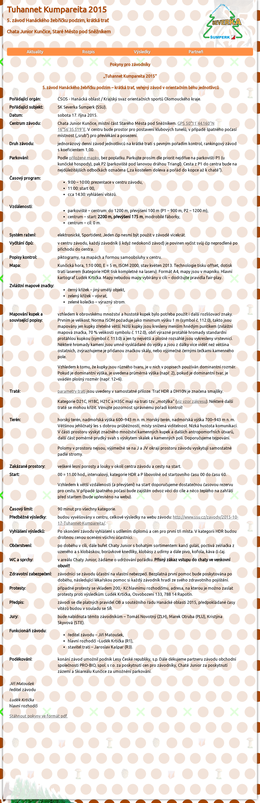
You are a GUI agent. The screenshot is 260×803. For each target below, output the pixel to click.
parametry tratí (72, 391)
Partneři (196, 51)
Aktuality (35, 51)
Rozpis (88, 51)
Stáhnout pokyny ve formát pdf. (38, 716)
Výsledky (142, 51)
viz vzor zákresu (191, 401)
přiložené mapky (84, 158)
